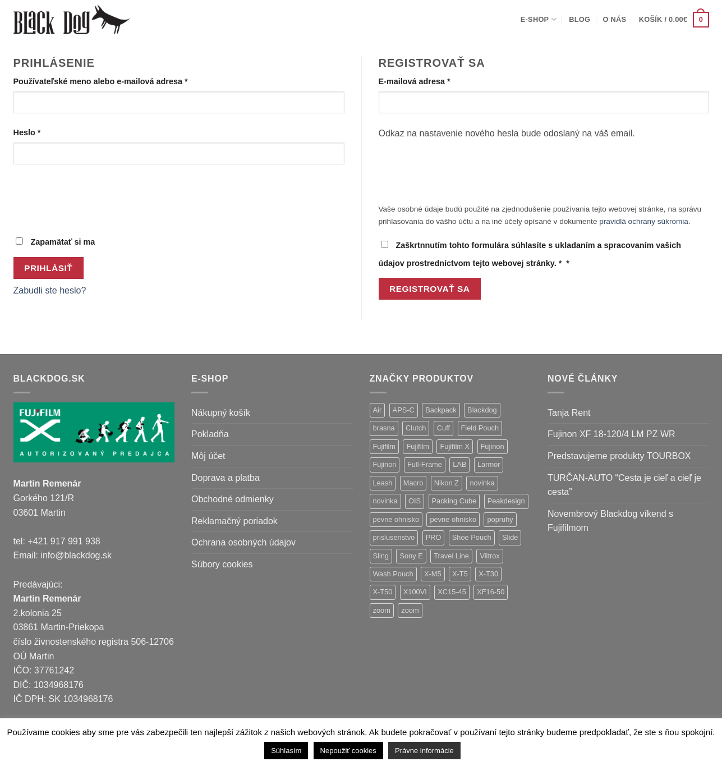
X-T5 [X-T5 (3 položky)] (460, 574)
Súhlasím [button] (286, 750)
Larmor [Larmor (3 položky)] (488, 464)
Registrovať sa (429, 288)
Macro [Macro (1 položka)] (413, 483)
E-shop (539, 19)
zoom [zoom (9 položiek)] (381, 610)
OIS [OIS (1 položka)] (414, 501)
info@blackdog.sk (76, 555)
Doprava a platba (225, 478)
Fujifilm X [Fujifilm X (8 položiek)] (455, 446)
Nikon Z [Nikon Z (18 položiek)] (446, 483)
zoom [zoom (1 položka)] (410, 610)
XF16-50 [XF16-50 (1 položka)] (490, 592)
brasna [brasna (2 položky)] (384, 428)
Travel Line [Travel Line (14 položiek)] (451, 556)
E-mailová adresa (430, 80)
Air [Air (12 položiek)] (377, 410)
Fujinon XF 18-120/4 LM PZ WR (611, 434)
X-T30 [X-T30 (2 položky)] (488, 574)
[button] (674, 19)
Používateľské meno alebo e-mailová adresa (116, 80)
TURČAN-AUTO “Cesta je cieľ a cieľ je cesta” (624, 485)
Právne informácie (424, 750)
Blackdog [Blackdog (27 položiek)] (482, 410)
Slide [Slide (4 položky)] (510, 537)
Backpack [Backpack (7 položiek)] (440, 410)
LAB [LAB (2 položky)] (459, 464)
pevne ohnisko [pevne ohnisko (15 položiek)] (396, 519)
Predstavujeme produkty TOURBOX (619, 456)
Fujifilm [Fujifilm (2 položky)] (417, 446)
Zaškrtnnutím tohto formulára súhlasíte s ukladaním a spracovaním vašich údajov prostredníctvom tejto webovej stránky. (530, 254)
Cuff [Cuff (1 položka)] (443, 428)
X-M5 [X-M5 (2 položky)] (433, 574)
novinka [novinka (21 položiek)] (482, 483)
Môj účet (208, 456)
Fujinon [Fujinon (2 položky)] (385, 464)
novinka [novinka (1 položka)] (385, 501)
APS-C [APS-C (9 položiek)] (404, 410)
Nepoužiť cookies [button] (348, 750)
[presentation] (98, 199)
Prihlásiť (48, 268)
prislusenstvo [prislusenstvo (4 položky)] (394, 537)
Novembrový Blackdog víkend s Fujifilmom (610, 521)
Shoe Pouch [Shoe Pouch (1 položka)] (471, 537)
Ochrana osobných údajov (243, 542)
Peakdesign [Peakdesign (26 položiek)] (506, 501)
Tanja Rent (569, 413)
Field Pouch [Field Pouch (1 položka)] (480, 428)
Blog (579, 19)
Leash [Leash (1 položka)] (383, 483)
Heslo (42, 131)
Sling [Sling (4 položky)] (381, 556)
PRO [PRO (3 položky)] (434, 537)
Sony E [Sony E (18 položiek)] (410, 556)
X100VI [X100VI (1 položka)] (415, 592)
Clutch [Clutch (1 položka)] (416, 428)
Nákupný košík (220, 413)
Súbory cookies (221, 564)
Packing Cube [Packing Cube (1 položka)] (454, 501)
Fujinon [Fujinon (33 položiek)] (492, 446)
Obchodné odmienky (232, 499)
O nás (615, 19)
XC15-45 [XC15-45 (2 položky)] (452, 592)
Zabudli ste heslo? (49, 290)
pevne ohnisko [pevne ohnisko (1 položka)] (453, 519)
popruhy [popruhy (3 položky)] (500, 519)
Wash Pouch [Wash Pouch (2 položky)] (393, 574)
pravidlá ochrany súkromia (643, 221)
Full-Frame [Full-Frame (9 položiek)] (424, 464)
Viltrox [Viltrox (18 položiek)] (489, 556)
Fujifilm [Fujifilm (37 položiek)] (384, 446)
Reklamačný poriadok (234, 521)
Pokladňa (210, 434)
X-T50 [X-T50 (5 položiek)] (383, 592)
